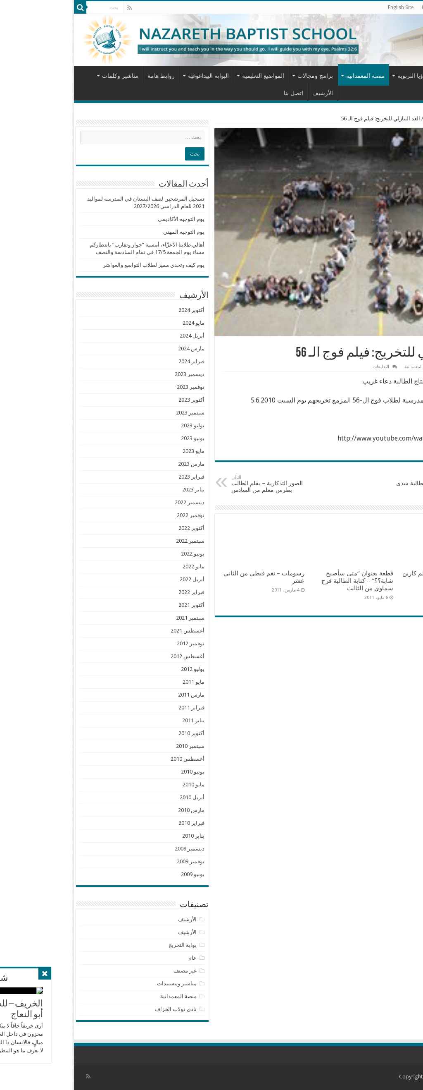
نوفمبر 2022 (119, 515)
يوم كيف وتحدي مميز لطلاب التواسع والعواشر (82, 265)
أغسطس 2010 (116, 759)
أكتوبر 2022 (120, 528)
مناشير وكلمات (48, 75)
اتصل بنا (221, 93)
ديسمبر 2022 (118, 502)
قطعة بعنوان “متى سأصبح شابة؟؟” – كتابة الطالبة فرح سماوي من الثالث (285, 581)
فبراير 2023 (120, 477)
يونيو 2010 (121, 772)
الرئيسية (406, 75)
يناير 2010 (121, 836)
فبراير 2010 (120, 823)
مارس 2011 (119, 695)
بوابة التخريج (111, 945)
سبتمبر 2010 (118, 746)
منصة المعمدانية (293, 75)
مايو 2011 (122, 682)
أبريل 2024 (120, 336)
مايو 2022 (122, 566)
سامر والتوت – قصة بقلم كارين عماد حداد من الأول (370, 577)
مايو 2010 (122, 784)
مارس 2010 (119, 810)
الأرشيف (250, 93)
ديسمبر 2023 (118, 374)
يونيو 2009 (121, 874)
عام (120, 958)
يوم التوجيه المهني (112, 232)
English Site (329, 7)
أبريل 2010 (120, 797)
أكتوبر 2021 (120, 605)
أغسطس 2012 (116, 656)
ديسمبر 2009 (118, 849)
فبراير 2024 (120, 361)
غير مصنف (113, 971)
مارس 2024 (119, 348)
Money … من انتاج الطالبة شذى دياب (360, 483)
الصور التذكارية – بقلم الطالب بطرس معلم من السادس (201, 483)
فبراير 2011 (120, 707)
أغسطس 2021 (116, 631)
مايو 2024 (122, 323)
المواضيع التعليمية (191, 75)
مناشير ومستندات (105, 983)
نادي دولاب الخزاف (104, 1009)
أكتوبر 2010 (120, 733)
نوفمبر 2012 (119, 643)
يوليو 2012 (121, 669)
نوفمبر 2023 (119, 387)
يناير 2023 (121, 489)
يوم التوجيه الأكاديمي (109, 219)
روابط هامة (89, 75)
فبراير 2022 (120, 592)
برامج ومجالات (243, 75)
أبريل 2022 (120, 579)
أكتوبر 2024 (120, 310)
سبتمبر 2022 (118, 541)
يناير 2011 (121, 720)
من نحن (380, 75)
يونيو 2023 (121, 438)
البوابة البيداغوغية (136, 75)
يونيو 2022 (121, 554)
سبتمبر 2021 (118, 618)
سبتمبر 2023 (118, 413)
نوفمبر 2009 (119, 861)
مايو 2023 (122, 451)
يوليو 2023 (121, 425)
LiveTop (359, 7)
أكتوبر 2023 (120, 400)
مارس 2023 (119, 464)
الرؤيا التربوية (342, 75)
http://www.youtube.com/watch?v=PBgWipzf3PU (338, 438)
